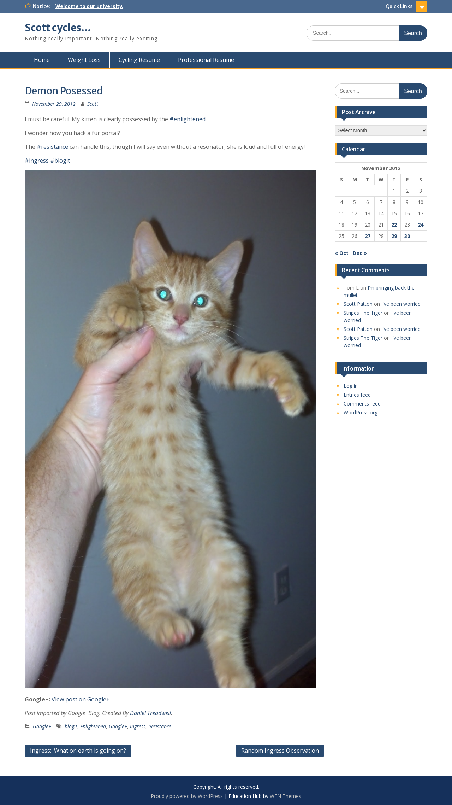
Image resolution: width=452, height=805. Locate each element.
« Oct (342, 253)
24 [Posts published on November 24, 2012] (420, 224)
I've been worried (401, 304)
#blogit (60, 160)
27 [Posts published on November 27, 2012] (367, 236)
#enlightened (188, 119)
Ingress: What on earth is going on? (78, 750)
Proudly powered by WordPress (187, 796)
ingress (137, 726)
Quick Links (399, 6)
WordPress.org (360, 412)
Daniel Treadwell (150, 713)
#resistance (52, 147)
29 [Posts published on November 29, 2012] (394, 236)
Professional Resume (206, 60)
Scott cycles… (58, 27)
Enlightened (93, 726)
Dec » (360, 253)
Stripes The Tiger (363, 312)
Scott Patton (358, 304)
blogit (71, 726)
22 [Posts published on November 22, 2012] (394, 224)
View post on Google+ (81, 699)
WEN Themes (285, 796)
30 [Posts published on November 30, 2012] (407, 236)
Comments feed (362, 403)
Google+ (42, 726)
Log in (351, 386)
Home (42, 60)
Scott (92, 103)
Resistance (159, 726)
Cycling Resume (139, 60)
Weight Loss (84, 60)
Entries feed (357, 394)
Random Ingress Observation (280, 750)
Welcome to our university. (89, 6)
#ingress (37, 160)
